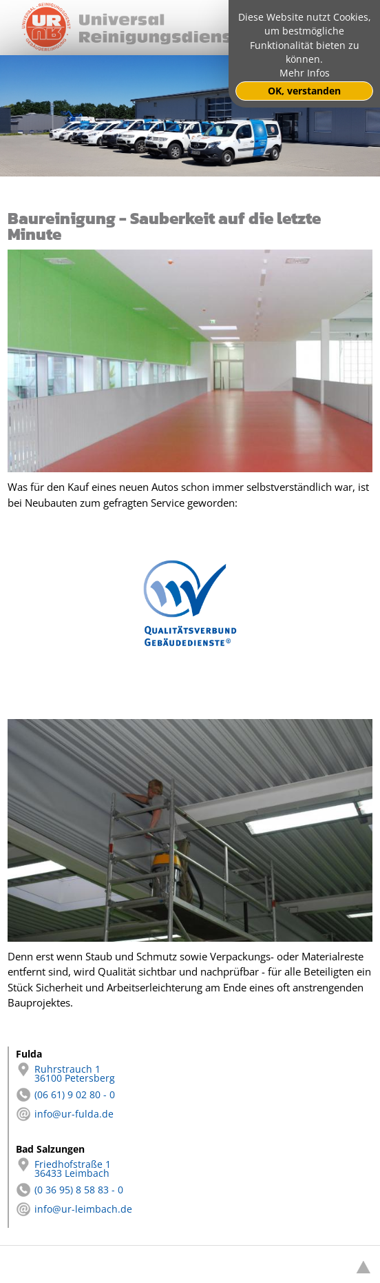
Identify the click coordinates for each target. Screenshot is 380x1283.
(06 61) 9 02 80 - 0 (65, 1095)
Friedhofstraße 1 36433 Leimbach (63, 1169)
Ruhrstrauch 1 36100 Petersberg (65, 1074)
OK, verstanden (304, 91)
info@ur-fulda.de (65, 1114)
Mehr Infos (304, 73)
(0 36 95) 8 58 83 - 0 (69, 1190)
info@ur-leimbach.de (74, 1209)
